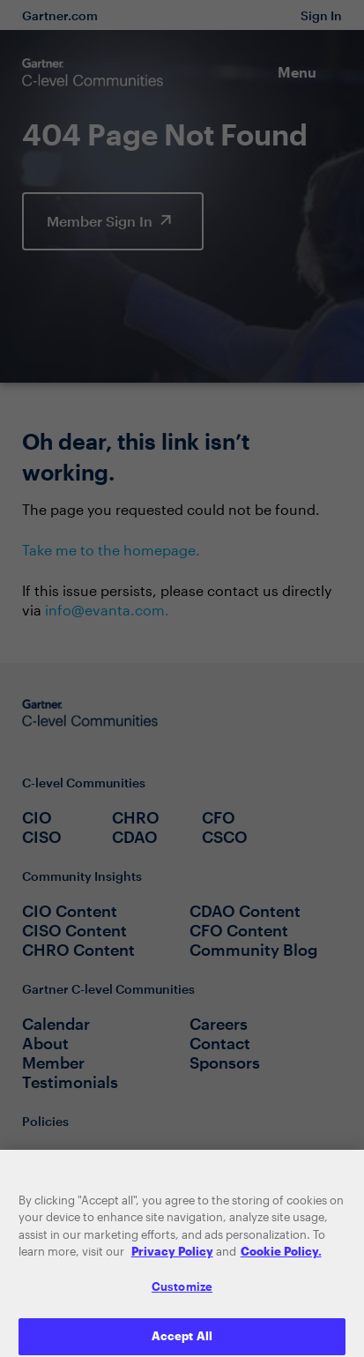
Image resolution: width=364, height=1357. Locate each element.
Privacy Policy (172, 1261)
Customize (182, 1295)
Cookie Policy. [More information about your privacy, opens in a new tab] (281, 1261)
